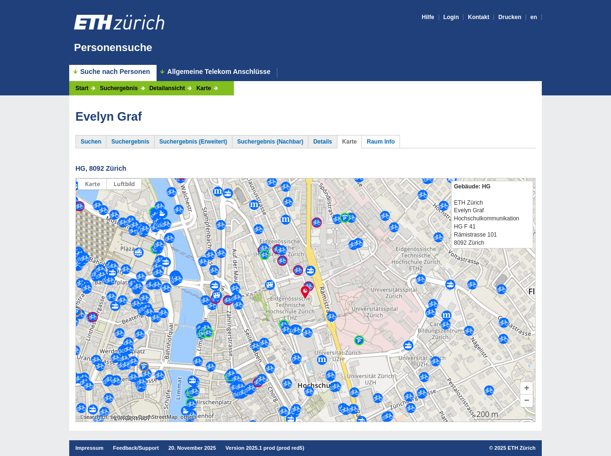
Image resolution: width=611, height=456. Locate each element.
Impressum (89, 448)
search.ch (95, 417)
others (188, 417)
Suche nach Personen (115, 71)
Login (451, 17)
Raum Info (381, 141)
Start (81, 88)
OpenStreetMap (158, 417)
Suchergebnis (118, 88)
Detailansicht (167, 88)
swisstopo (122, 417)
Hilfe (428, 17)
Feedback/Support (136, 448)
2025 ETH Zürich (515, 448)
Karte (203, 88)
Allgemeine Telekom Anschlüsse (218, 71)
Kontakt (478, 17)
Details (322, 141)
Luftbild (124, 184)
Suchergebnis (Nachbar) (270, 141)
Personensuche (113, 47)
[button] (526, 388)
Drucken (509, 17)
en (533, 17)
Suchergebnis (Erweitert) (193, 141)
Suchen (91, 141)
